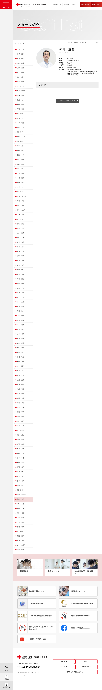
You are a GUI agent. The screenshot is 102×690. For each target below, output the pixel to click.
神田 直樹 (20, 499)
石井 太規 (20, 251)
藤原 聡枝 (20, 283)
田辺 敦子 (20, 357)
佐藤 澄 (20, 270)
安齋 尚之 (20, 68)
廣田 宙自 (20, 265)
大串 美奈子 (21, 494)
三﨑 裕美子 (21, 214)
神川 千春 (20, 458)
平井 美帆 (20, 109)
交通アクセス (96, 5)
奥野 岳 (20, 100)
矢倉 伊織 (20, 104)
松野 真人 (20, 448)
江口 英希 (20, 302)
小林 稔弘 (20, 182)
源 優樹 (20, 490)
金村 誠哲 (20, 366)
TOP (63, 42)
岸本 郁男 (20, 256)
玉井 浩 (20, 311)
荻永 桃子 (20, 513)
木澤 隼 (20, 118)
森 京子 (20, 132)
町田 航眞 (20, 444)
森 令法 (20, 219)
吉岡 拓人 (20, 81)
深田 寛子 (20, 205)
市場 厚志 (20, 260)
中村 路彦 (20, 279)
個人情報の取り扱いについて (25, 673)
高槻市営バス (86, 667)
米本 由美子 (21, 320)
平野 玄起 (20, 127)
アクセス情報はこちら (75, 672)
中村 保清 (20, 201)
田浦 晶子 (20, 292)
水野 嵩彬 (20, 343)
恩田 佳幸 (20, 58)
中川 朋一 (20, 146)
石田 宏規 (20, 522)
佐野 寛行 (20, 476)
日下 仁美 (20, 481)
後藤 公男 (20, 375)
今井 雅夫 (20, 393)
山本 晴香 (20, 233)
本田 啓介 (20, 169)
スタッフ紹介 (69, 42)
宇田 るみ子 (21, 504)
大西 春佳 (20, 187)
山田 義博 (20, 416)
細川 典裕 (20, 164)
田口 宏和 (20, 54)
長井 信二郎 (21, 196)
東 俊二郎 (20, 86)
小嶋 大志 (20, 453)
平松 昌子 (20, 173)
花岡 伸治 (20, 274)
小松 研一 (20, 150)
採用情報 (66, 5)
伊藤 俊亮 (20, 384)
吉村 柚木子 (21, 545)
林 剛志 (20, 141)
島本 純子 (20, 338)
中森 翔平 (20, 95)
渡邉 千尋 (20, 412)
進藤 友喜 (20, 228)
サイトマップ (21, 676)
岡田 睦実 (20, 63)
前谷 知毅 (20, 224)
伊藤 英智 (20, 540)
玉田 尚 (20, 77)
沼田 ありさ (21, 136)
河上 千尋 (20, 297)
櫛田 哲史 (20, 348)
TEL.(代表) (29, 667)
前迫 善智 (20, 72)
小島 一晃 (20, 426)
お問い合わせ (85, 5)
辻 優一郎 (20, 430)
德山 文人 (20, 237)
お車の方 (64, 661)
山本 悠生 (20, 439)
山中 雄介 (20, 421)
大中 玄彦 (20, 49)
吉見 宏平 (20, 407)
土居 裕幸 (20, 123)
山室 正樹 (20, 380)
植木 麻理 (20, 329)
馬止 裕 (20, 370)
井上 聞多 (20, 549)
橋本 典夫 (20, 361)
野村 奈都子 (21, 210)
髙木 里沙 (20, 435)
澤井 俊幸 (20, 398)
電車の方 (86, 661)
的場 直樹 (20, 389)
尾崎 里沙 (20, 352)
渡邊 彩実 (20, 536)
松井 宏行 (20, 462)
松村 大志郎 (21, 91)
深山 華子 (20, 159)
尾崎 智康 (20, 306)
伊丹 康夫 (20, 242)
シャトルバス (64, 667)
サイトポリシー (39, 673)
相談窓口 (74, 5)
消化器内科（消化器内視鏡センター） (83, 42)
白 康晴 (20, 531)
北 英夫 (20, 192)
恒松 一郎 (20, 155)
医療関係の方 (57, 5)
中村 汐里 (20, 517)
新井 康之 (20, 467)
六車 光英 (20, 288)
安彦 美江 (20, 485)
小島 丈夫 (20, 508)
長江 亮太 (20, 471)
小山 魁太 (20, 325)
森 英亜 (20, 113)
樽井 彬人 (20, 527)
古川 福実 (20, 334)
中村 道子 (20, 315)
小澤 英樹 (20, 178)
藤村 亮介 (20, 247)
